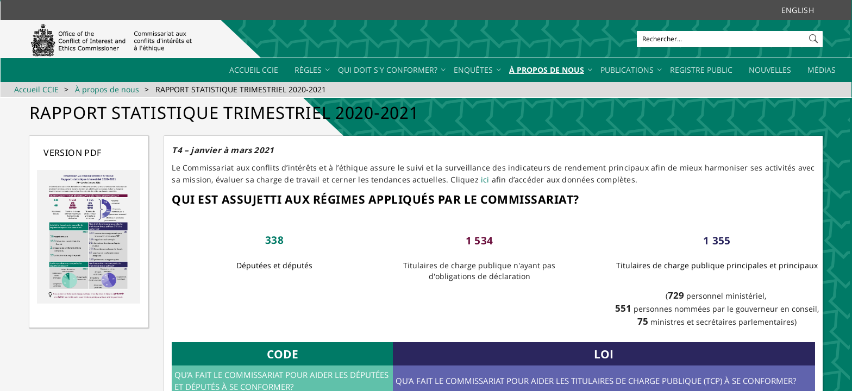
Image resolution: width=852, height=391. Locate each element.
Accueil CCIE (36, 89)
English (797, 10)
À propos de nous (107, 89)
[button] (814, 36)
